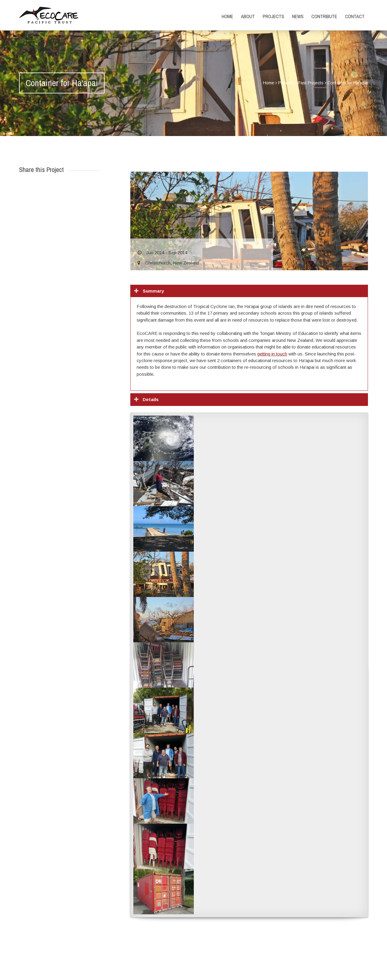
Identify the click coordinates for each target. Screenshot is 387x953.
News (298, 16)
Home (227, 16)
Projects (273, 16)
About (248, 16)
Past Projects (311, 82)
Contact (355, 16)
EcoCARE (48, 15)
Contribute (324, 16)
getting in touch (272, 353)
